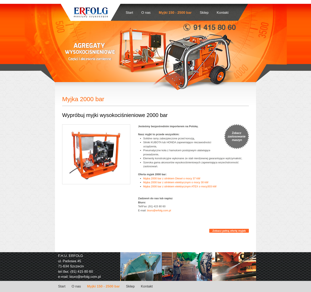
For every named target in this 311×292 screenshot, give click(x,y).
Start (129, 13)
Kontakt (223, 13)
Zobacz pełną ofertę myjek (229, 230)
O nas (146, 13)
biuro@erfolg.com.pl (159, 210)
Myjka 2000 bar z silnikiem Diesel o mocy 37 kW (171, 178)
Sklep (204, 13)
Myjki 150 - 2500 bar (175, 13)
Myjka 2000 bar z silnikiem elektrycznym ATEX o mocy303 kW (179, 186)
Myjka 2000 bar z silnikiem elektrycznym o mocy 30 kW (175, 182)
